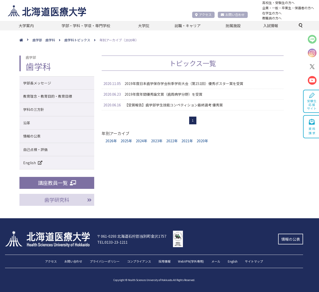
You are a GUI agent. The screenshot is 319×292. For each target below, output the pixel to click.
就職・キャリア (187, 25)
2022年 (172, 140)
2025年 (126, 140)
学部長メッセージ (37, 82)
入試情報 (270, 25)
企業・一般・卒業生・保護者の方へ (288, 7)
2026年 (111, 140)
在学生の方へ (272, 13)
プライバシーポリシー (105, 261)
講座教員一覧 (57, 182)
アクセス (203, 14)
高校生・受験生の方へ (278, 2)
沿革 (26, 122)
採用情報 (164, 261)
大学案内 (26, 25)
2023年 (156, 140)
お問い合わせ (233, 14)
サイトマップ (254, 261)
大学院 (143, 25)
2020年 (202, 140)
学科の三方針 (33, 109)
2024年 (141, 140)
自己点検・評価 (35, 149)
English (33, 162)
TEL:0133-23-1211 (112, 242)
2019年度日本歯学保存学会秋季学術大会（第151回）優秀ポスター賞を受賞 (184, 83)
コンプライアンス (139, 261)
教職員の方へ (272, 18)
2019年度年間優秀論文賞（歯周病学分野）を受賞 (163, 94)
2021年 (187, 140)
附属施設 (233, 25)
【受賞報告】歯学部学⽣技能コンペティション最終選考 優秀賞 (174, 104)
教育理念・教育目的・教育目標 (47, 96)
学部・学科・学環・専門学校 (86, 25)
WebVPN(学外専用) (191, 261)
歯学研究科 (56, 199)
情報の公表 (32, 136)
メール (215, 261)
